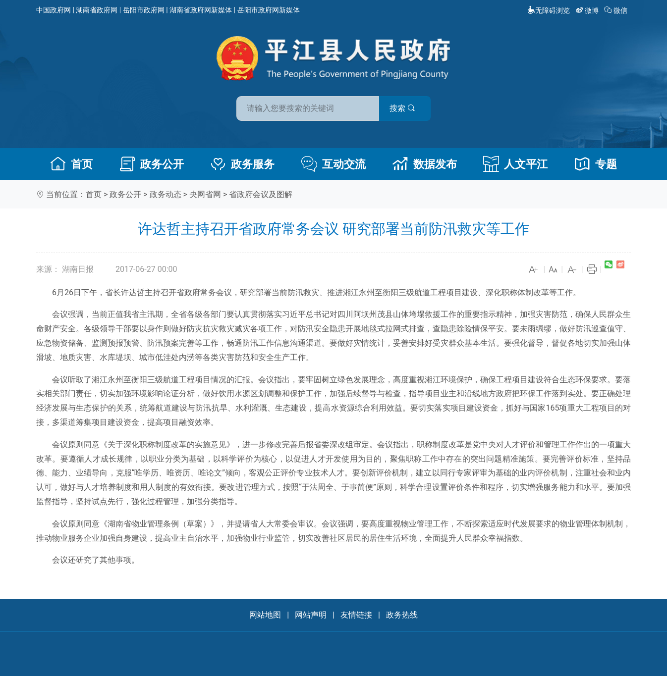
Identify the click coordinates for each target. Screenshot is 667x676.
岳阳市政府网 (144, 10)
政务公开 (151, 164)
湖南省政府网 (96, 10)
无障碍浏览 (548, 10)
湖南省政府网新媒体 (200, 10)
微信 (616, 10)
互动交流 (333, 164)
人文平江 (515, 164)
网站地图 (265, 615)
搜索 (404, 108)
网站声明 (311, 615)
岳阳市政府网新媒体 (268, 10)
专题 (595, 164)
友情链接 (356, 615)
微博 (588, 10)
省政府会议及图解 (260, 194)
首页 (71, 164)
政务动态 (165, 194)
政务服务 (242, 164)
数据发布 (424, 164)
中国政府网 (53, 10)
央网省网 (205, 194)
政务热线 (402, 615)
